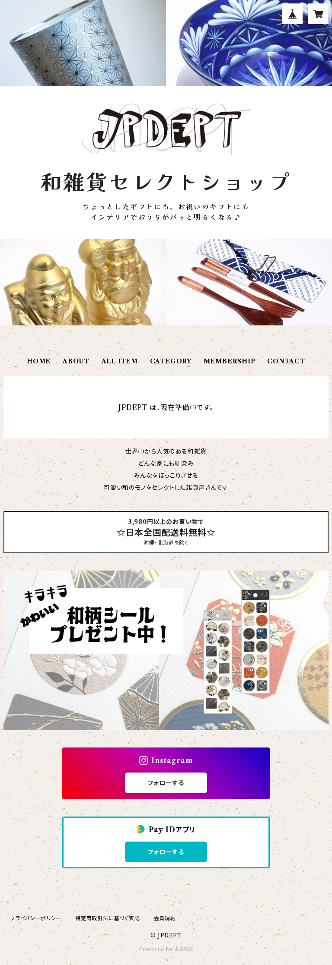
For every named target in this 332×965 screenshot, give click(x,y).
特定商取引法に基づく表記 (107, 918)
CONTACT (286, 361)
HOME (39, 361)
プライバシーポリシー (35, 918)
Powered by (166, 949)
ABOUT (76, 361)
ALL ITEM (120, 361)
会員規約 (165, 918)
